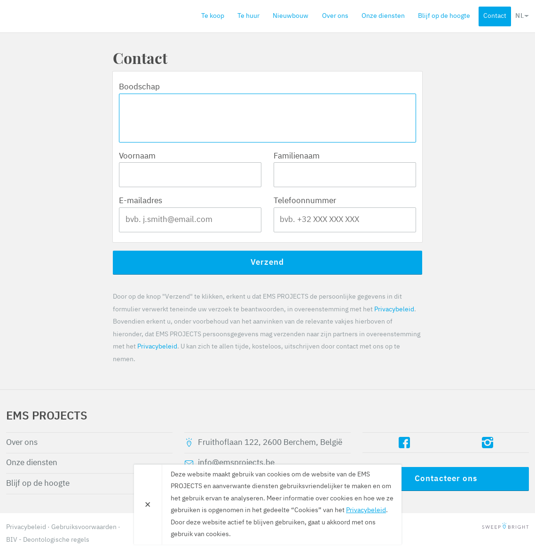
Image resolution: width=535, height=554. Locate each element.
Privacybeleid (394, 309)
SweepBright (505, 527)
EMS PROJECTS (60, 16)
